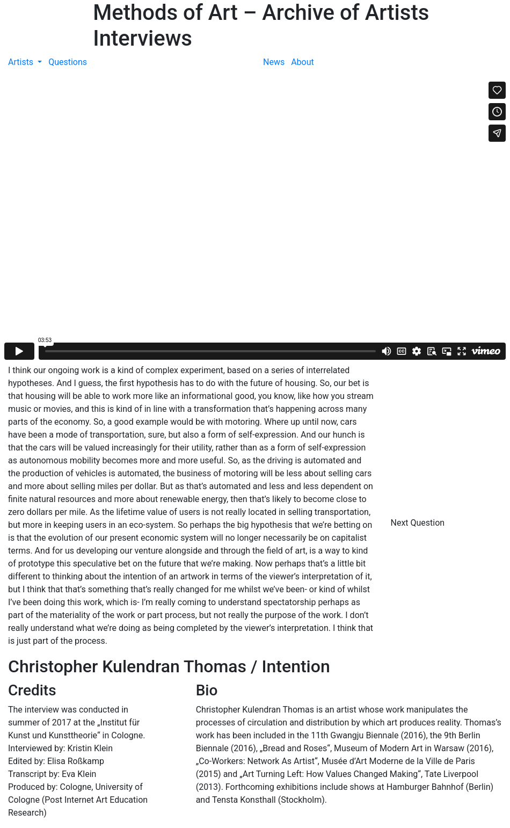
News (274, 62)
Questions (67, 62)
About (302, 62)
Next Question (419, 523)
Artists (21, 62)
